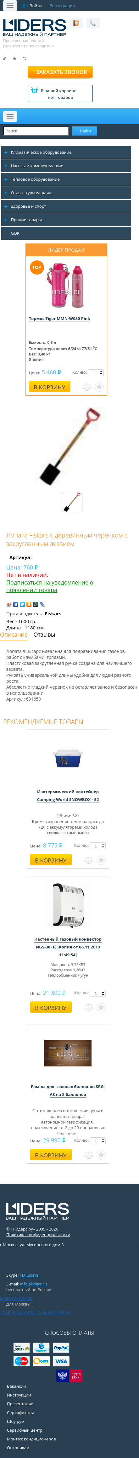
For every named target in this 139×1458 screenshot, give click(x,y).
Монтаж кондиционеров (31, 1439)
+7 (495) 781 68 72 (17, 1313)
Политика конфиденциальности (38, 1234)
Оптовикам (18, 1447)
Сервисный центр (24, 1430)
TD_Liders (29, 1275)
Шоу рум (15, 1421)
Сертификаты (20, 1412)
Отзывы (44, 634)
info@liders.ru (33, 1284)
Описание (14, 634)
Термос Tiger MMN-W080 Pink (59, 318)
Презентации (20, 1404)
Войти (36, 5)
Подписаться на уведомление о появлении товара (49, 586)
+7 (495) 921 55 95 (53, 1313)
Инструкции (19, 1395)
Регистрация (62, 5)
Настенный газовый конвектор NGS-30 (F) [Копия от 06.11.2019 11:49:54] (68, 947)
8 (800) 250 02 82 (16, 1298)
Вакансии (16, 1386)
